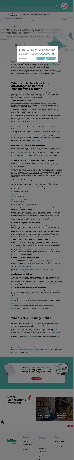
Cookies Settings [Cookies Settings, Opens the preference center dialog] (23, 58)
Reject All (40, 58)
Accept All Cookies (51, 58)
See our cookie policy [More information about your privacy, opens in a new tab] (49, 54)
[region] (37, 54)
